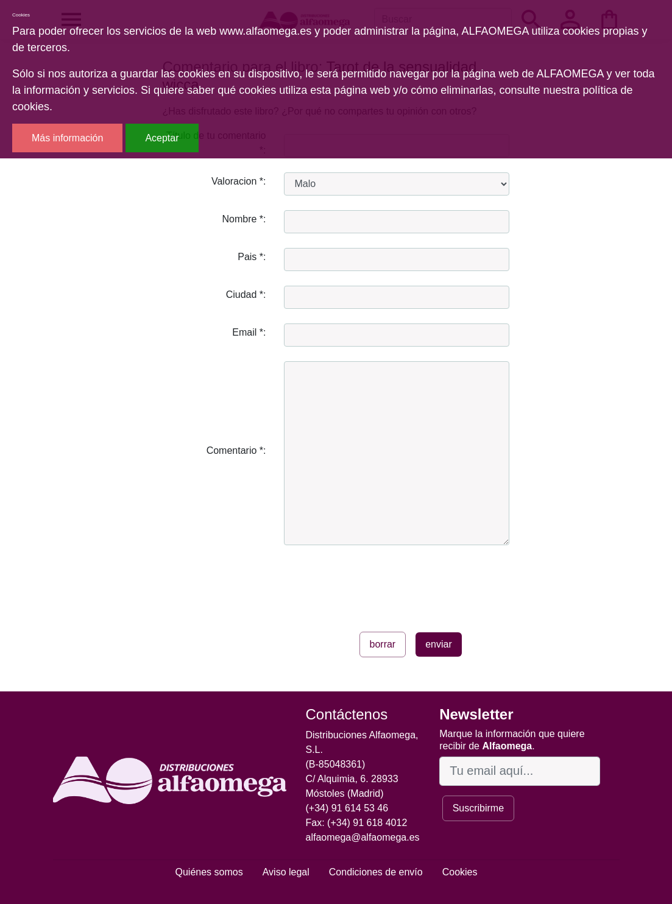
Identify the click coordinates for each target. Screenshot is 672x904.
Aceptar (162, 138)
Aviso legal (286, 872)
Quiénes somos (209, 872)
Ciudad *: (246, 294)
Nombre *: (244, 219)
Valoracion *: (238, 181)
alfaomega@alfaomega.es (363, 837)
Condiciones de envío (376, 872)
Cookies (460, 872)
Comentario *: (236, 450)
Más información (67, 138)
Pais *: (252, 257)
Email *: (249, 332)
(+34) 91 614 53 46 (347, 808)
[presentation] (376, 583)
